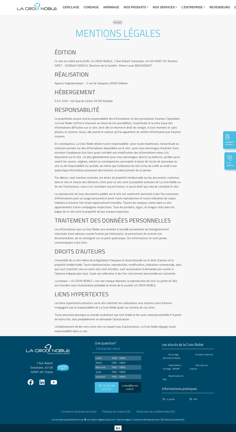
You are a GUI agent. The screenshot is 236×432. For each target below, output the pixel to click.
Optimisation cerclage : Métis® (172, 366)
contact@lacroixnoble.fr (130, 387)
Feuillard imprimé (204, 354)
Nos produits (135, 7)
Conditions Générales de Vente (79, 412)
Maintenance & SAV (173, 377)
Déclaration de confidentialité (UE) (155, 412)
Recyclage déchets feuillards (171, 356)
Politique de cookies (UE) (117, 412)
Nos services (164, 7)
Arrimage (111, 7)
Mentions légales (124, 419)
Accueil (117, 22)
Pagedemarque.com (106, 419)
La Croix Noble (58, 419)
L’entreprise (192, 7)
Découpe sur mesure (199, 366)
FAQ (195, 399)
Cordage (91, 7)
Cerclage (71, 7)
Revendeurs (219, 7)
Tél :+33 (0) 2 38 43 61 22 (106, 387)
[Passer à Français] (118, 428)
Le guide (170, 399)
